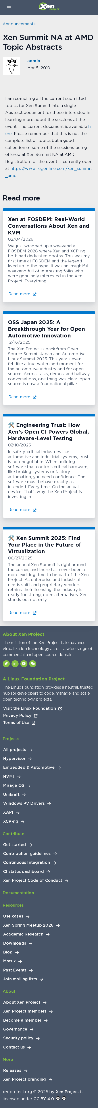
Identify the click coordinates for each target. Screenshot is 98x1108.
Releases (12, 1070)
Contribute (13, 833)
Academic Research (23, 934)
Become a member (22, 1020)
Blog (8, 952)
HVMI (8, 776)
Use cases (13, 916)
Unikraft (11, 794)
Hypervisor (14, 758)
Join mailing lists (20, 979)
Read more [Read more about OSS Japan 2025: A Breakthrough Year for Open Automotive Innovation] (22, 396)
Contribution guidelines (27, 853)
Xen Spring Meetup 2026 (28, 925)
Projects (11, 738)
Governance (15, 1029)
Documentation (18, 892)
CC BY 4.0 (43, 1098)
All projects (14, 749)
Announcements (19, 23)
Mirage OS (13, 785)
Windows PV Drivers (24, 803)
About (9, 991)
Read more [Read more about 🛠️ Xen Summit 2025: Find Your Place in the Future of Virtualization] (22, 612)
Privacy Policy (20, 715)
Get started (14, 844)
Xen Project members (24, 1011)
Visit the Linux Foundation (32, 708)
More (8, 1059)
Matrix (9, 961)
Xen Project (67, 1091)
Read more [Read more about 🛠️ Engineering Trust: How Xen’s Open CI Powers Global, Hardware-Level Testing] (22, 509)
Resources (13, 905)
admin (33, 60)
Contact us (14, 1047)
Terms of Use (19, 722)
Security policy (18, 1038)
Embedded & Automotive (29, 767)
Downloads (14, 943)
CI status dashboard (23, 871)
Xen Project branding (24, 1079)
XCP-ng (10, 821)
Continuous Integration (26, 862)
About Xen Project (21, 1002)
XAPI (8, 812)
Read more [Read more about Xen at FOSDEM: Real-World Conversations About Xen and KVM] (22, 293)
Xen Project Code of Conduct (32, 880)
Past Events (15, 970)
